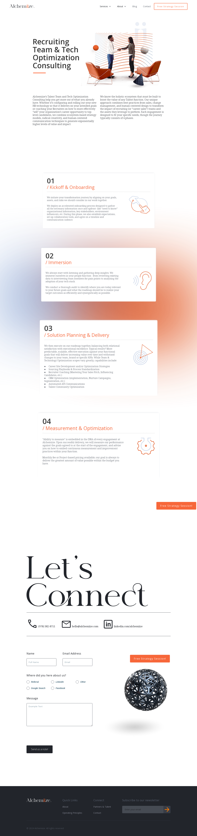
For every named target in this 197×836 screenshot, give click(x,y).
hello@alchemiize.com (85, 626)
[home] (22, 5)
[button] (105, 6)
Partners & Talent (102, 806)
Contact (147, 6)
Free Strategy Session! (176, 505)
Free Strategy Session (170, 6)
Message (32, 698)
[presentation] (50, 738)
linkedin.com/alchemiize (128, 626)
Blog (134, 6)
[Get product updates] (142, 809)
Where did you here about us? (46, 675)
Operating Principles (72, 812)
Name (30, 653)
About (65, 806)
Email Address (72, 653)
